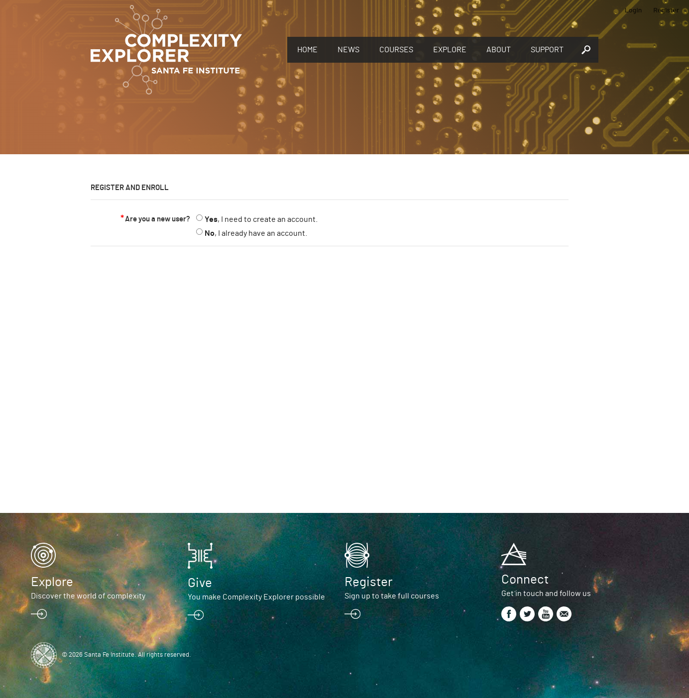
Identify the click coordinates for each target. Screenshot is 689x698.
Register (666, 9)
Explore (449, 50)
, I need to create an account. (261, 219)
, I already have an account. (256, 233)
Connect (525, 579)
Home (307, 50)
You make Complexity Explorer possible (256, 597)
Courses (396, 50)
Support (547, 50)
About (498, 50)
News (348, 50)
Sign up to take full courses (391, 596)
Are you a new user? (157, 219)
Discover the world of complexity (88, 596)
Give (200, 583)
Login (633, 9)
